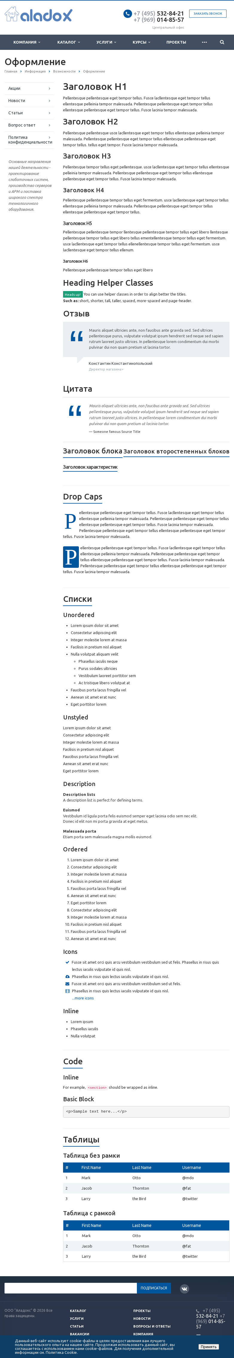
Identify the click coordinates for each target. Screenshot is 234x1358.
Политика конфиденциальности (30, 139)
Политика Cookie (61, 1352)
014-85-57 (159, 19)
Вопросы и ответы (152, 1326)
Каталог (68, 42)
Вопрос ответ (22, 125)
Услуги (106, 42)
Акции (14, 88)
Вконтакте (184, 1288)
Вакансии (79, 1334)
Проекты (176, 42)
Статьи (15, 112)
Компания (26, 42)
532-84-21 (159, 13)
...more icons (83, 998)
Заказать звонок (208, 13)
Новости (16, 100)
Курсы (141, 42)
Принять (209, 1347)
